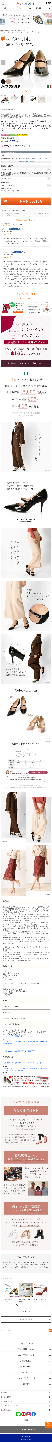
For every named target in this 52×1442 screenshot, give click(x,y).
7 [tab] (30, 27)
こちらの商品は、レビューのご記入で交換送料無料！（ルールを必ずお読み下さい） (26, 1042)
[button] (2, 1293)
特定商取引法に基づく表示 (10, 1405)
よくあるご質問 (6, 1397)
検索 (45, 3)
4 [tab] (26, 27)
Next (49, 21)
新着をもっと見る (26, 1319)
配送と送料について (26, 1349)
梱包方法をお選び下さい (8, 166)
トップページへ (6, 1410)
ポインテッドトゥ (5, 32)
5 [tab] (27, 27)
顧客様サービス (26, 1367)
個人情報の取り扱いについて (10, 1401)
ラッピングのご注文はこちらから (15, 1036)
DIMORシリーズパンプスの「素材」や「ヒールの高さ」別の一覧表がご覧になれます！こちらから (25, 1069)
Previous (2, 21)
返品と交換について (26, 1355)
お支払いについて (26, 1344)
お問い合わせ (26, 1361)
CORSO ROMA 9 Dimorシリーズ (9, 30)
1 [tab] (21, 27)
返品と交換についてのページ (31, 1267)
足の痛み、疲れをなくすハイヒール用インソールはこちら (23, 1063)
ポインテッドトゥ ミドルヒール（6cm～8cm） (25, 32)
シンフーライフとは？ (26, 1378)
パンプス (22, 30)
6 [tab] (29, 27)
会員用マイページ (26, 1372)
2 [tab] (23, 27)
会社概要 (26, 1384)
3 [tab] (24, 27)
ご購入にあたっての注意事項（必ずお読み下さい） (21, 1051)
